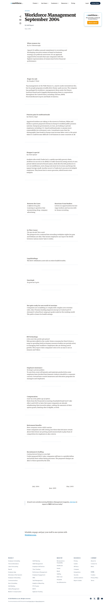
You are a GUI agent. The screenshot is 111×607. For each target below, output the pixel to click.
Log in (87, 3)
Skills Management (37, 563)
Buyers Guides (78, 580)
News (92, 566)
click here (73, 502)
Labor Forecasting (13, 566)
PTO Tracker (35, 586)
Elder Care (59, 577)
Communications (13, 580)
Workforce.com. (30, 535)
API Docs (76, 566)
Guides (76, 563)
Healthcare (60, 565)
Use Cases (45, 3)
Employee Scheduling (14, 561)
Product (36, 3)
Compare (76, 569)
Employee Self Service (38, 566)
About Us (93, 561)
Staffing (59, 574)
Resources (65, 3)
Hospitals (59, 579)
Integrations (77, 572)
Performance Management (39, 572)
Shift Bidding (11, 586)
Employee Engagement (38, 575)
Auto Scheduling (12, 583)
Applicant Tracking (37, 591)
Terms (92, 580)
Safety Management (13, 589)
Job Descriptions (78, 577)
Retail (58, 571)
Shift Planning (36, 561)
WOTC (34, 589)
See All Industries (61, 582)
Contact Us (94, 563)
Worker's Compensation (14, 591)
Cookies (93, 575)
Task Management (37, 580)
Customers (55, 3)
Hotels (58, 568)
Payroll (10, 569)
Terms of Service (39, 601)
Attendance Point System (15, 575)
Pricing (73, 3)
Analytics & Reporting (38, 583)
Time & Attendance (13, 563)
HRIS (33, 577)
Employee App (12, 572)
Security (76, 575)
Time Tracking (36, 569)
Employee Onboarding (14, 577)
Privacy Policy (94, 577)
